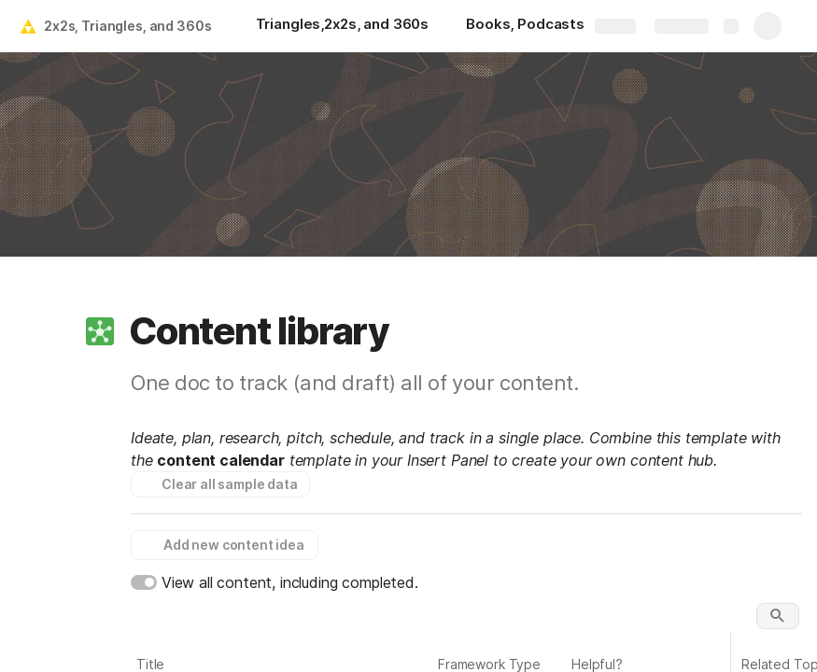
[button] (99, 331)
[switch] (144, 582)
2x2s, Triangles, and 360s (128, 26)
